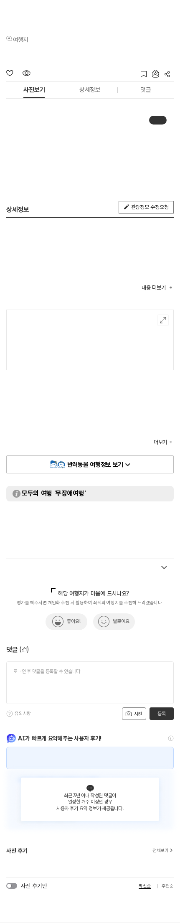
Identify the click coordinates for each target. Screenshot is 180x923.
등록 (161, 714)
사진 (133, 713)
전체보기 (163, 850)
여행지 (20, 39)
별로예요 (121, 621)
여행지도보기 (163, 320)
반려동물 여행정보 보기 (95, 464)
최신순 (145, 886)
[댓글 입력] (90, 683)
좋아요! (74, 621)
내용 (154, 288)
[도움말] (9, 713)
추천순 (168, 886)
